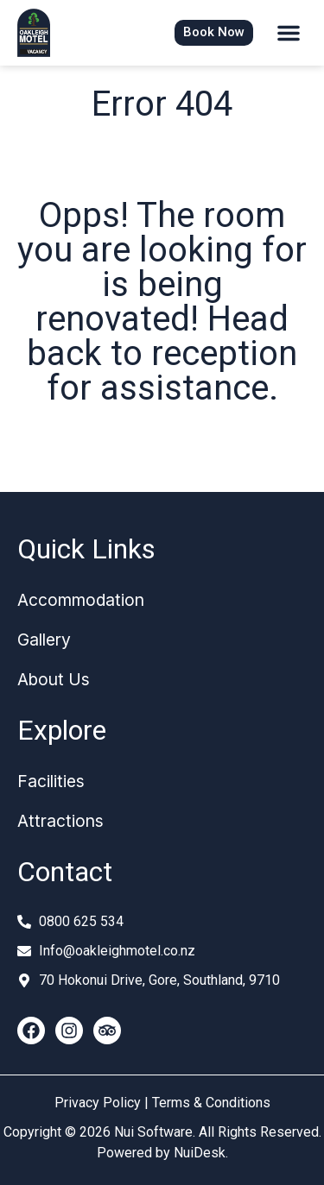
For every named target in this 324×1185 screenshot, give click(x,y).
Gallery (44, 639)
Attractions (60, 820)
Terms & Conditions (211, 1102)
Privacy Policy (97, 1102)
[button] (288, 33)
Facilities (51, 781)
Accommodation (80, 599)
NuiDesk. (201, 1152)
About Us (53, 679)
